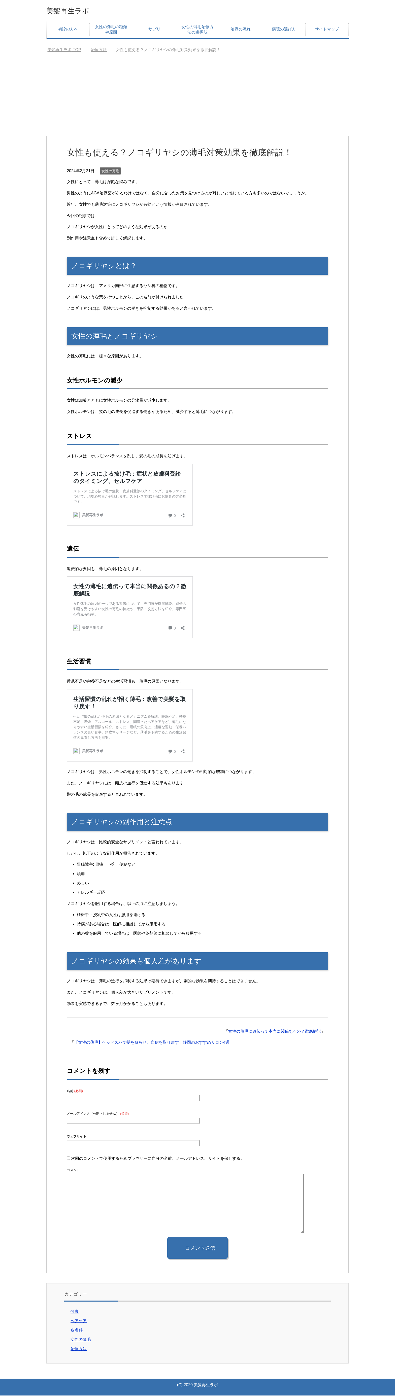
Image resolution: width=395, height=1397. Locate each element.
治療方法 (79, 1350)
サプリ (154, 30)
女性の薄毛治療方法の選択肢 (197, 31)
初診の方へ (68, 30)
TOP (64, 51)
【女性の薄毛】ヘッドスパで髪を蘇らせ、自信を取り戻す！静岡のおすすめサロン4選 (151, 1044)
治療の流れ (241, 30)
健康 (75, 1313)
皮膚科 (77, 1332)
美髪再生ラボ (73, 11)
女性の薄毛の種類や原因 (111, 31)
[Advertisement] (197, 99)
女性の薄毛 (110, 172)
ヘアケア (79, 1322)
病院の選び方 (284, 30)
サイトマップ (327, 30)
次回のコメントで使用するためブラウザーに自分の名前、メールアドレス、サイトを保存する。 (157, 1160)
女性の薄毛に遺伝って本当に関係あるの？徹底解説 (274, 1033)
